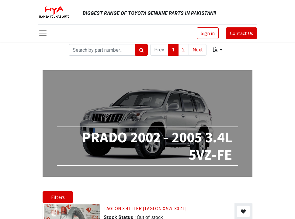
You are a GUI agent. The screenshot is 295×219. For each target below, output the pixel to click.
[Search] (141, 50)
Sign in (208, 33)
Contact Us (241, 33)
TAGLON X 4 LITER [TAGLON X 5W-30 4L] (145, 208)
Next (198, 50)
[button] (217, 50)
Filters (58, 197)
